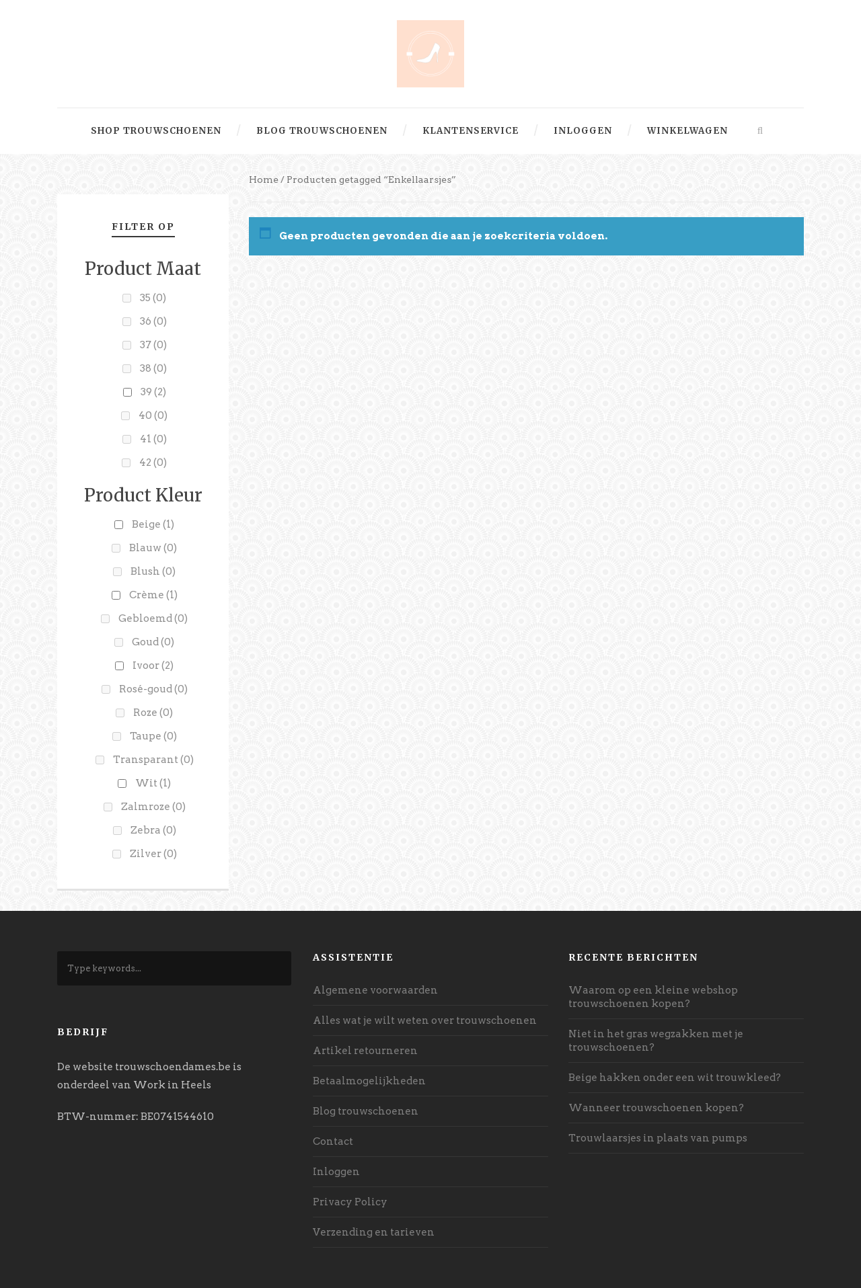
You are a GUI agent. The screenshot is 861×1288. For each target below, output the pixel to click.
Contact (333, 1141)
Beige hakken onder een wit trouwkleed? (674, 1078)
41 (153, 439)
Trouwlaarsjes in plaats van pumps (657, 1138)
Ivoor (153, 665)
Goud (153, 642)
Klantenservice (470, 130)
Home (263, 179)
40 (153, 415)
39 (153, 392)
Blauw (153, 548)
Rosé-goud (153, 689)
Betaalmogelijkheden (369, 1081)
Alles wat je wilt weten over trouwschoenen (425, 1020)
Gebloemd (153, 618)
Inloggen (583, 130)
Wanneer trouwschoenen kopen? (656, 1108)
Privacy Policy (350, 1202)
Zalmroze (153, 807)
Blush (153, 571)
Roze (153, 713)
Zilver (153, 854)
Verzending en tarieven (374, 1232)
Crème (153, 595)
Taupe (153, 736)
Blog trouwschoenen (321, 130)
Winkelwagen (687, 130)
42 (153, 462)
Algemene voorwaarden (375, 990)
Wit (153, 783)
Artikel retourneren (365, 1051)
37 (153, 345)
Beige (153, 524)
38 (153, 368)
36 (153, 321)
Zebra (153, 830)
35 (153, 298)
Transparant (153, 760)
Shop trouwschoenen (156, 130)
